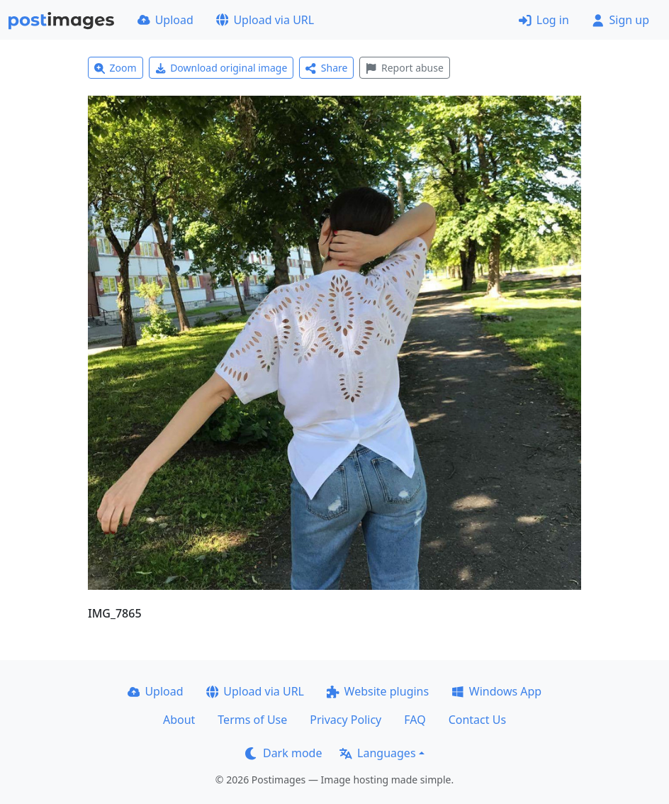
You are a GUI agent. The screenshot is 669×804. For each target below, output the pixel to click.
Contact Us (477, 719)
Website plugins (378, 691)
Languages (377, 753)
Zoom (115, 67)
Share (326, 67)
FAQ (414, 719)
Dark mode (283, 753)
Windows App (496, 691)
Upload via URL (265, 20)
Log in (544, 20)
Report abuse (404, 67)
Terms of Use (252, 719)
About (179, 719)
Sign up (620, 20)
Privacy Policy (345, 719)
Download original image (221, 67)
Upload (165, 20)
